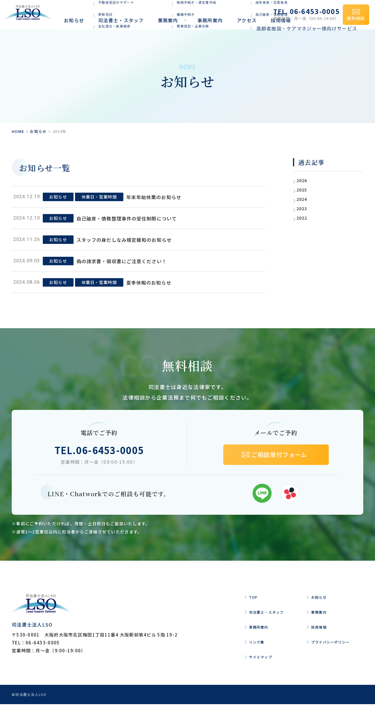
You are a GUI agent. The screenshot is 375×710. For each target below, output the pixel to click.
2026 (305, 180)
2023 (305, 208)
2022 (305, 217)
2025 (305, 189)
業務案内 (141, 14)
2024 (305, 198)
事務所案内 (174, 14)
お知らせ (68, 14)
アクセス (201, 14)
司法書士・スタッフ (105, 14)
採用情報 (226, 14)
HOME (18, 131)
